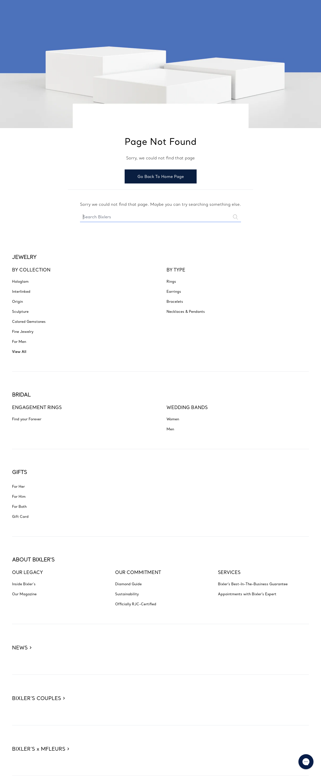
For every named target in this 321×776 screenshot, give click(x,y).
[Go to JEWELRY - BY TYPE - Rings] (171, 281)
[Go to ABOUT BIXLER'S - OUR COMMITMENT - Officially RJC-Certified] (135, 604)
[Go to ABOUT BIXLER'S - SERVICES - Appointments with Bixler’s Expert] (247, 594)
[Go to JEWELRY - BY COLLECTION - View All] (19, 351)
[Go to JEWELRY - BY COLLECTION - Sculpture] (20, 311)
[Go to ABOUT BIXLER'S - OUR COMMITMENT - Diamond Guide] (128, 584)
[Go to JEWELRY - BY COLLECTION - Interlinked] (21, 291)
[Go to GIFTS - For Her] (18, 486)
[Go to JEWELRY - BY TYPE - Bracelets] (175, 301)
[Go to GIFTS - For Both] (19, 506)
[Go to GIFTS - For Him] (19, 496)
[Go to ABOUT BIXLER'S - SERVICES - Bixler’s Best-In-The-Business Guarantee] (253, 584)
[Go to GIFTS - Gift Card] (20, 516)
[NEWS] (21, 639)
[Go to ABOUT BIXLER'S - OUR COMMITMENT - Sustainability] (127, 594)
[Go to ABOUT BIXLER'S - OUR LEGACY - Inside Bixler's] (24, 584)
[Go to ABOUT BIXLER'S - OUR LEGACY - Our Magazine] (24, 594)
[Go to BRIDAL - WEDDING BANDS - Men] (170, 429)
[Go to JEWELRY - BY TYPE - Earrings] (174, 291)
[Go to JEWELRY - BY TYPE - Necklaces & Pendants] (186, 311)
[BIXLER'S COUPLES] (38, 690)
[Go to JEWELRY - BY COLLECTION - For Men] (19, 341)
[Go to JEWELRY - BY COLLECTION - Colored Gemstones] (29, 321)
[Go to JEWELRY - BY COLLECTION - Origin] (17, 301)
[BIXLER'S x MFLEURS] (40, 740)
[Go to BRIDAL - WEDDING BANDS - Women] (173, 419)
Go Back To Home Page (160, 176)
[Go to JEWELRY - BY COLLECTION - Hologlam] (20, 281)
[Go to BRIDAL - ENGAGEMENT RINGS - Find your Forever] (26, 419)
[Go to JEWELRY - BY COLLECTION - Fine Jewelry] (22, 331)
